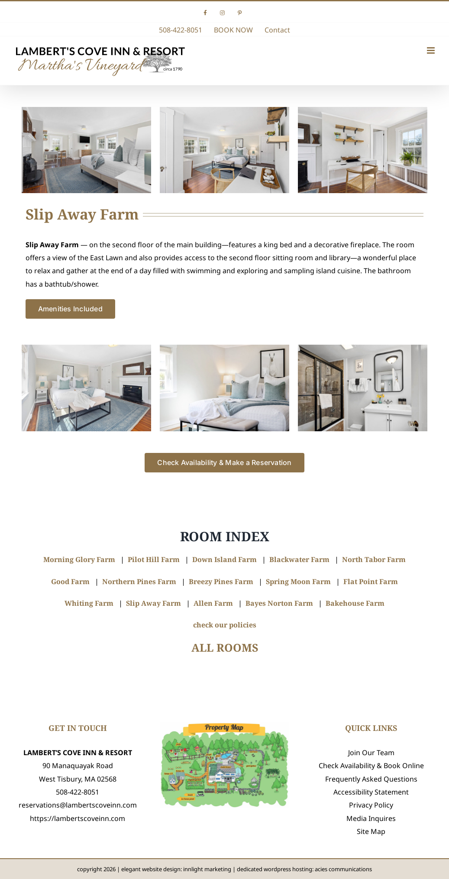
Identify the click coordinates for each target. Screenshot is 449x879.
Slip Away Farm (153, 603)
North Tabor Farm (374, 559)
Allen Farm (213, 603)
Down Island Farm (224, 559)
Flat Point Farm (370, 581)
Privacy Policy (371, 805)
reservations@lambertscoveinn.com (78, 805)
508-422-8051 (77, 792)
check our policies (224, 625)
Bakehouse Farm (355, 603)
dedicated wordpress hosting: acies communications (304, 869)
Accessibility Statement (371, 792)
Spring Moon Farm (298, 581)
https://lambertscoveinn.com (77, 818)
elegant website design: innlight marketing (176, 869)
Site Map (371, 831)
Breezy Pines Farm (221, 581)
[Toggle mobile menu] (431, 50)
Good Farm (70, 581)
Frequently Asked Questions (371, 779)
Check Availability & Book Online (371, 765)
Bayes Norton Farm (279, 603)
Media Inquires (371, 818)
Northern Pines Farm (139, 581)
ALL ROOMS (224, 647)
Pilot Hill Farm (154, 559)
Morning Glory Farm (79, 559)
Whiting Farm (89, 603)
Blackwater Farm (299, 559)
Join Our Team (371, 752)
